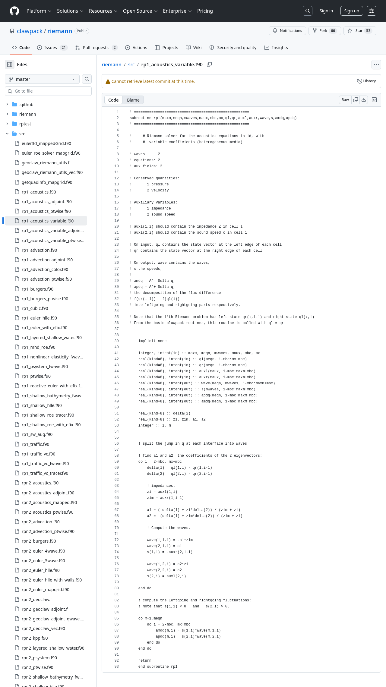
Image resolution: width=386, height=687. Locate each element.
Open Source (140, 11)
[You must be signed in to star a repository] (359, 31)
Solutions (70, 11)
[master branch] (42, 79)
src (131, 64)
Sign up (351, 11)
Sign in (326, 11)
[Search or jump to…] (307, 10)
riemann (59, 31)
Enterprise (177, 11)
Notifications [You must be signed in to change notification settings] (287, 30)
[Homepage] (14, 11)
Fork (324, 31)
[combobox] (51, 91)
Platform (39, 11)
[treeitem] (46, 220)
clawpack (30, 31)
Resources (103, 11)
